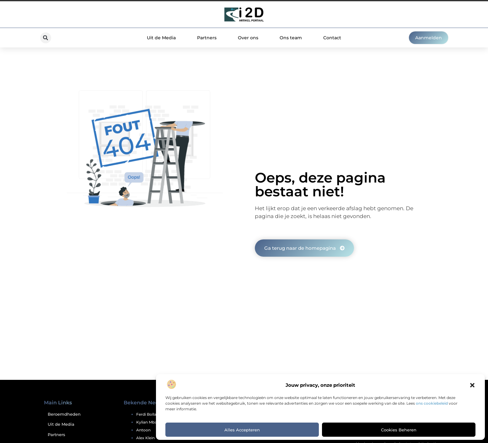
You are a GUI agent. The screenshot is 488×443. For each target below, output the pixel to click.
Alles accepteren (242, 429)
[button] (472, 385)
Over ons (248, 38)
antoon (143, 430)
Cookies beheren (398, 429)
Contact (332, 38)
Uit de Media (161, 38)
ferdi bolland (148, 414)
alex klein (145, 437)
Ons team (291, 38)
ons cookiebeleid (432, 403)
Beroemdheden (64, 414)
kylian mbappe (150, 422)
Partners (207, 38)
